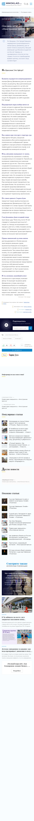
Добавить (26, 345)
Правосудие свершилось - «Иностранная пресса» (17, 399)
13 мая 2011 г (18, 338)
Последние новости (27, 12)
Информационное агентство (10, 12)
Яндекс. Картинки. (28, 306)
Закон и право (7, 338)
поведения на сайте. (27, 312)
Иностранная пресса (11, 335)
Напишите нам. (28, 309)
